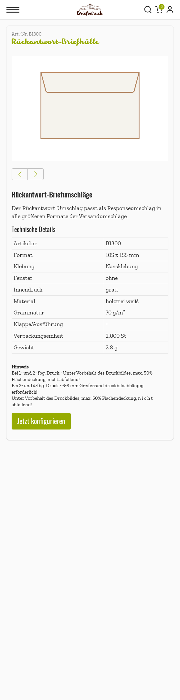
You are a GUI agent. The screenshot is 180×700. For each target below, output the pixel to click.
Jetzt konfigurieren (41, 421)
